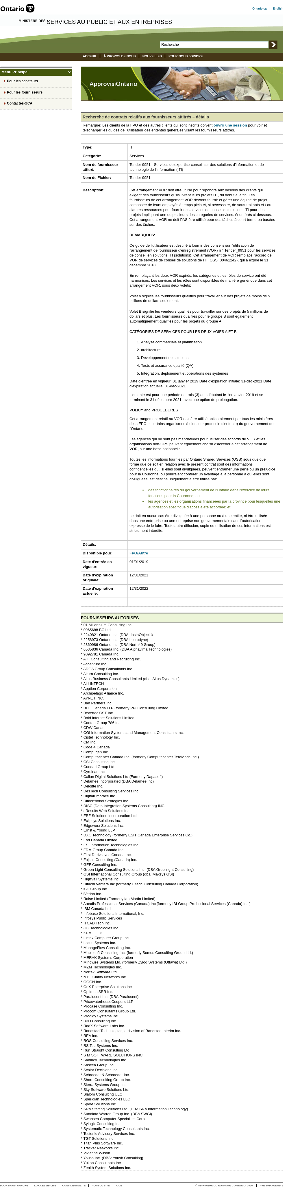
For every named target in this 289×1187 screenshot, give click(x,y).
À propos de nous (119, 56)
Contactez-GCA (19, 103)
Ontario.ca (259, 8)
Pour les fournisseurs (24, 92)
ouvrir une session (230, 125)
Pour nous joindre (185, 56)
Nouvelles (152, 56)
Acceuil (90, 56)
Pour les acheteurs (22, 81)
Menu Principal (33, 72)
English (278, 8)
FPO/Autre (138, 553)
